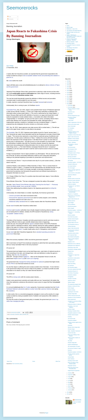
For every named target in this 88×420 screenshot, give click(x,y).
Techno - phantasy (72, 142)
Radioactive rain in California (74, 243)
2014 (68, 101)
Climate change (71, 309)
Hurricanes (70, 130)
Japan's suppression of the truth (75, 122)
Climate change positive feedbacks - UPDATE (72, 39)
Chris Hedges (71, 202)
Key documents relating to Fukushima (73, 231)
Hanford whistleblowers (73, 344)
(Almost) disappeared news (74, 115)
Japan (21, 314)
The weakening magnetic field (74, 284)
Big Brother (70, 113)
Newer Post (9, 361)
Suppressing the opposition (74, 370)
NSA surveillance (71, 204)
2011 (68, 394)
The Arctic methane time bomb (74, 269)
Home (33, 361)
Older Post (58, 361)
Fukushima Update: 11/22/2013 (74, 352)
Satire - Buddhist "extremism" (74, 331)
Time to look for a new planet (74, 172)
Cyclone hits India (71, 332)
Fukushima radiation (72, 275)
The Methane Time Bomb (72, 47)
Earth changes (71, 208)
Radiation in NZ (71, 241)
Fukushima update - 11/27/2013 (74, 162)
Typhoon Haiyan (71, 282)
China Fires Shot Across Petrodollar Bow (73, 368)
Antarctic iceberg (71, 290)
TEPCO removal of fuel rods (74, 295)
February (70, 388)
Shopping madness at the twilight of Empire (73, 132)
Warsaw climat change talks (74, 327)
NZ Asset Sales (71, 261)
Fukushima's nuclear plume (74, 258)
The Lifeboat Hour (72, 189)
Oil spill (69, 176)
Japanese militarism (72, 174)
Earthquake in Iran (72, 151)
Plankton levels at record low (74, 178)
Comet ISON (70, 120)
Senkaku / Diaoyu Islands (73, 182)
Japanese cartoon (71, 280)
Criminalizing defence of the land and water (74, 191)
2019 (68, 92)
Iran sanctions (71, 265)
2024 (68, 83)
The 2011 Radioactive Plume (74, 158)
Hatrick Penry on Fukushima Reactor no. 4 (74, 196)
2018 (68, 94)
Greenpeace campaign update (74, 249)
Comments (10, 19)
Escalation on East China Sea (74, 134)
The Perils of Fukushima (73, 273)
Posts (9, 16)
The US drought (71, 168)
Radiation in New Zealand (73, 138)
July (69, 378)
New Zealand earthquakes (73, 236)
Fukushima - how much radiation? (73, 307)
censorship (12, 314)
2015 (68, 99)
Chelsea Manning (71, 226)
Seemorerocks (22, 7)
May (69, 382)
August (69, 376)
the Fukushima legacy (72, 267)
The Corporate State (72, 235)
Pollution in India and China (74, 286)
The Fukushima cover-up (73, 224)
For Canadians (71, 128)
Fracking (70, 316)
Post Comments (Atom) (17, 363)
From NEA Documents (72, 217)
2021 (68, 88)
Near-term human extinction (74, 180)
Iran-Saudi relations (72, 166)
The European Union (72, 149)
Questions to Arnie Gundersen (74, 297)
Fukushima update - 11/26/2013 (74, 210)
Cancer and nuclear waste (73, 124)
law (27, 314)
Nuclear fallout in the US (73, 222)
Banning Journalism (72, 156)
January (70, 389)
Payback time (71, 251)
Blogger (46, 412)
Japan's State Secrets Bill (73, 228)
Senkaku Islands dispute (73, 218)
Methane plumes (71, 200)
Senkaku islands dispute (73, 314)
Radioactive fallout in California (74, 304)
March (69, 386)
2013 (68, 103)
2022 (68, 86)
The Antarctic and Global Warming (74, 30)
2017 (68, 96)
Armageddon (70, 276)
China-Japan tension (72, 154)
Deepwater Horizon (72, 365)
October (70, 372)
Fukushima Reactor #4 (73, 271)
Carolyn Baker (71, 357)
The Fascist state (71, 318)
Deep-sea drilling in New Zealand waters (73, 363)
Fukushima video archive (73, 233)
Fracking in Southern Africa (73, 311)
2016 (68, 98)
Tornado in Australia (72, 278)
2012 (68, 392)
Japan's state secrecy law (73, 136)
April (69, 384)
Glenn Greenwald (71, 126)
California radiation (72, 184)
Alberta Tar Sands (71, 259)
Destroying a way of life (73, 247)
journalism (24, 314)
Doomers (70, 350)
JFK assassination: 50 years (74, 346)
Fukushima (17, 314)
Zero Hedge (9, 65)
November (70, 107)
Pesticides (70, 325)
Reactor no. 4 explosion (73, 194)
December (70, 105)
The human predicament (73, 140)
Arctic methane (71, 358)
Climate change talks (72, 293)
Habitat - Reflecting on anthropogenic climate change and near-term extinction (74, 36)
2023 (68, 84)
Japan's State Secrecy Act (73, 198)
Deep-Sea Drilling (71, 263)
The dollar (70, 340)
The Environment (71, 147)
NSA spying (70, 160)
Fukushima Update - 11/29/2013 (72, 118)
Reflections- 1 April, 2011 (72, 28)
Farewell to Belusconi (72, 164)
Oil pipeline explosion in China (74, 312)
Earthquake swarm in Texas (74, 152)
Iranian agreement (72, 299)
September (70, 374)
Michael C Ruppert (71, 49)
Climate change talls (72, 342)
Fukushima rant (71, 111)
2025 (68, 81)
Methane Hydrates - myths (72, 41)
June (69, 380)
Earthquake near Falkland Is (74, 245)
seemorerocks (78, 399)
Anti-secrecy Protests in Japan (74, 348)
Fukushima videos (70, 43)
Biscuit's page (70, 27)
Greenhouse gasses (72, 206)
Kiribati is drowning (72, 220)
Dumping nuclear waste (73, 360)
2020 (68, 90)
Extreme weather (71, 215)
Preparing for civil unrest (73, 291)
